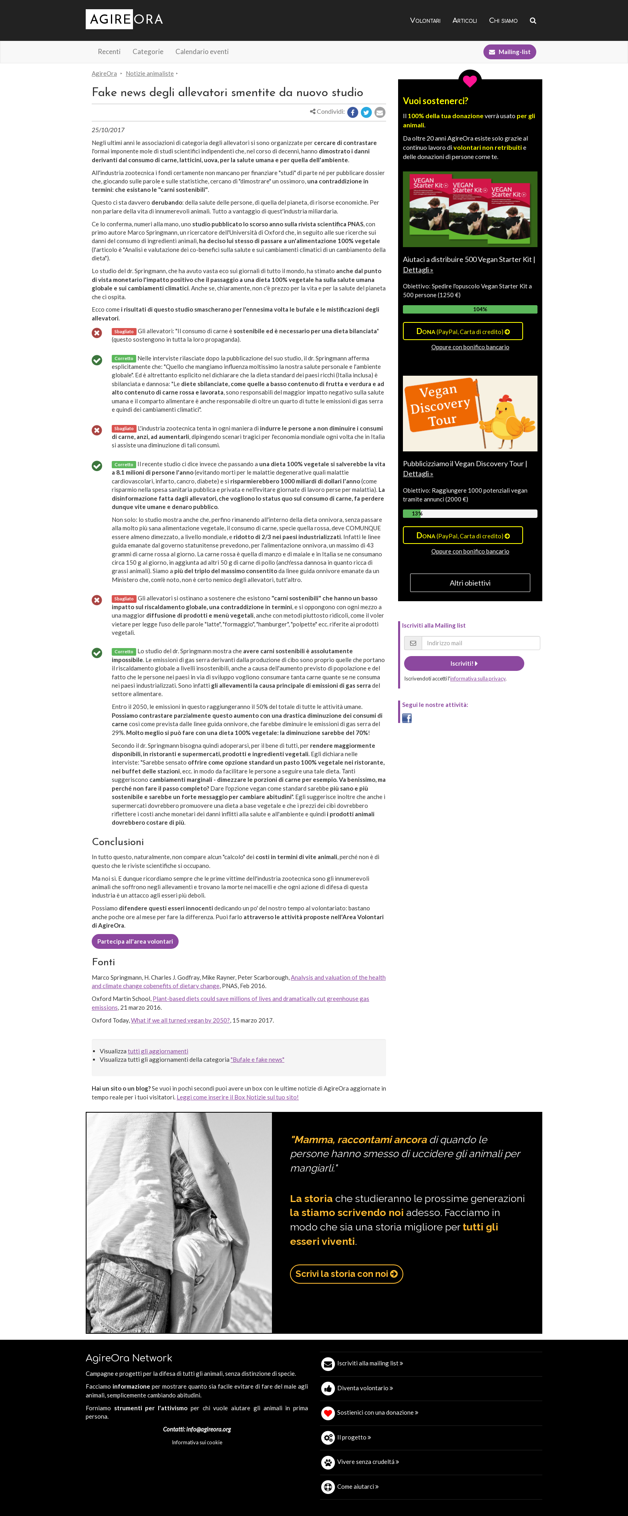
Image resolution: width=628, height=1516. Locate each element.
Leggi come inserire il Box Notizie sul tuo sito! (238, 1097)
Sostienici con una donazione (378, 1412)
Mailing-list (510, 51)
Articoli (465, 20)
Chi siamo (503, 20)
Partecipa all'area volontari (135, 941)
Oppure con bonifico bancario (470, 346)
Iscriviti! (464, 663)
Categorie (148, 51)
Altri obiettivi (470, 582)
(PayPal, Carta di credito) (463, 331)
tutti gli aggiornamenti (158, 1051)
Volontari (425, 20)
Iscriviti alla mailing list (370, 1363)
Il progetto (354, 1437)
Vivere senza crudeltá (368, 1461)
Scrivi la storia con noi (347, 1273)
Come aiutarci (358, 1486)
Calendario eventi (202, 51)
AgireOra (104, 73)
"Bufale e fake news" (257, 1059)
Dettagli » (418, 269)
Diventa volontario (365, 1387)
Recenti (109, 51)
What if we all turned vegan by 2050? (180, 1020)
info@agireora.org (208, 1429)
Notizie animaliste (150, 73)
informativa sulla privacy (477, 678)
